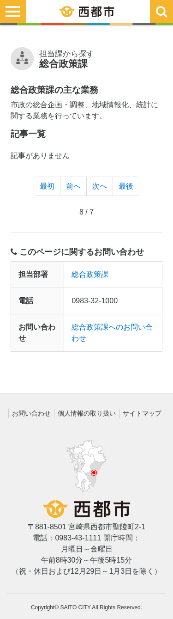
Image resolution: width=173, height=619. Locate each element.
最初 (47, 186)
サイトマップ (142, 413)
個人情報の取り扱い (87, 413)
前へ (73, 186)
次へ (99, 186)
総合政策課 (90, 274)
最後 (126, 186)
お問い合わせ (31, 413)
